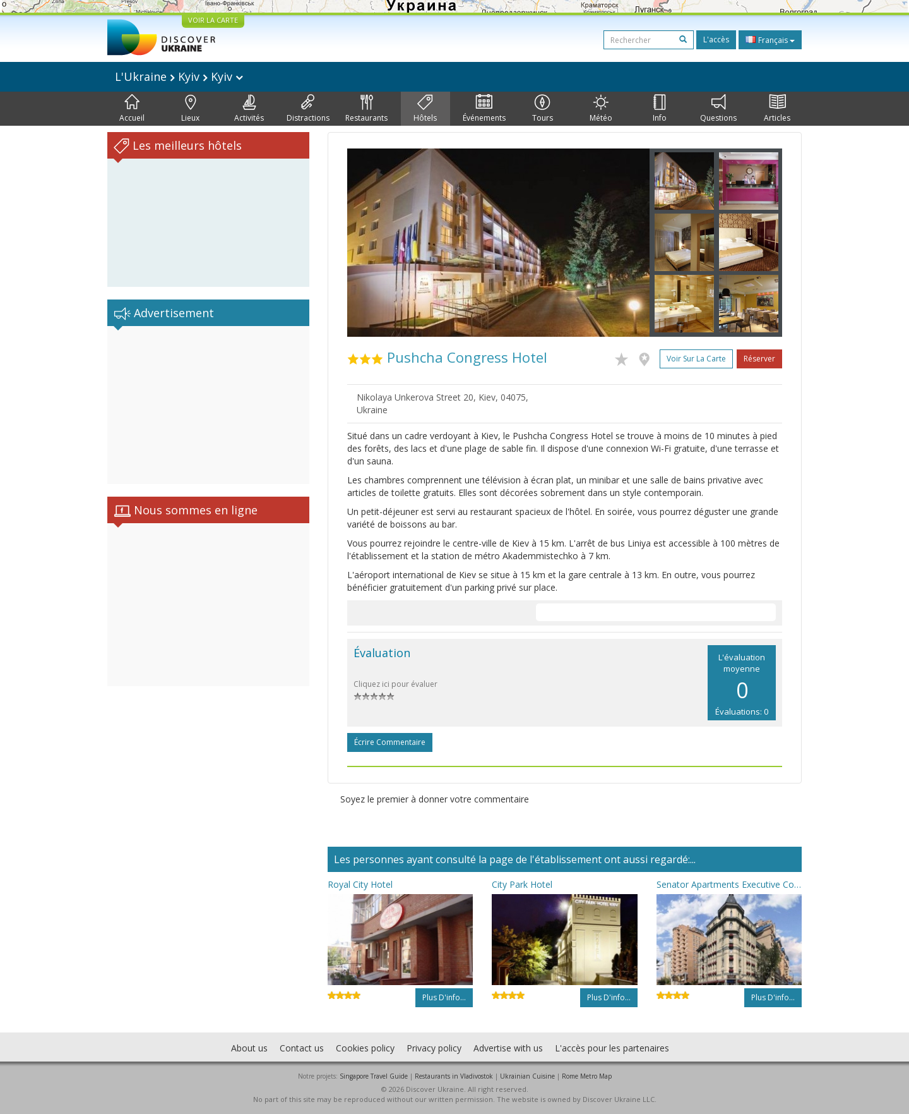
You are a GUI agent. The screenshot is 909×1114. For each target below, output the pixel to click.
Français (770, 39)
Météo (601, 108)
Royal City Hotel (360, 884)
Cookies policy (365, 1048)
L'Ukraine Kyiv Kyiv (179, 76)
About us (249, 1048)
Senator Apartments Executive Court (729, 884)
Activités (249, 108)
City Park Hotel (522, 884)
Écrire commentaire (389, 742)
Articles (777, 108)
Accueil (132, 108)
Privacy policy (434, 1048)
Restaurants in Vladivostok (454, 1076)
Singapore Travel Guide (374, 1076)
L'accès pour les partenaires (612, 1048)
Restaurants (366, 108)
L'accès (716, 39)
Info (660, 108)
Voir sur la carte (696, 358)
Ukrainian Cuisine (527, 1076)
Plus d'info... (444, 997)
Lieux (190, 108)
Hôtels (425, 108)
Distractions (308, 108)
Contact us (302, 1048)
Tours (542, 108)
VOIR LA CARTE (213, 20)
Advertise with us (508, 1048)
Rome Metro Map (587, 1076)
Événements (484, 108)
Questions (718, 108)
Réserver (759, 358)
